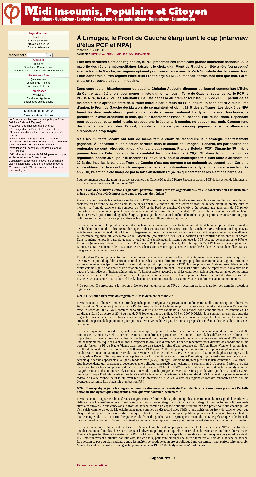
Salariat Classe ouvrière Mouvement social (38, 70)
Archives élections (38, 86)
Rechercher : (17, 55)
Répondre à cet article (92, 465)
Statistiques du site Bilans (38, 101)
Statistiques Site (38, 75)
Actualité (38, 59)
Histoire (38, 63)
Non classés (38, 91)
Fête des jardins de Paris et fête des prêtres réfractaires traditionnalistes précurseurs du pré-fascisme (36, 132)
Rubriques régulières (38, 98)
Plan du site (38, 37)
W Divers (38, 94)
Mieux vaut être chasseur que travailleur (31, 125)
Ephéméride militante (38, 82)
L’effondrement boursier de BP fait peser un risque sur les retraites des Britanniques (37, 156)
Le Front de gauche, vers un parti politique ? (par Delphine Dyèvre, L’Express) (36, 121)
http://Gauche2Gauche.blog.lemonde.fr (120, 54)
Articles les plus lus (38, 43)
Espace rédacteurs (38, 47)
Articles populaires (38, 40)
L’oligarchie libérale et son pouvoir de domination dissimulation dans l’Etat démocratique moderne (36, 162)
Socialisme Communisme (38, 67)
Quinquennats (38, 79)
